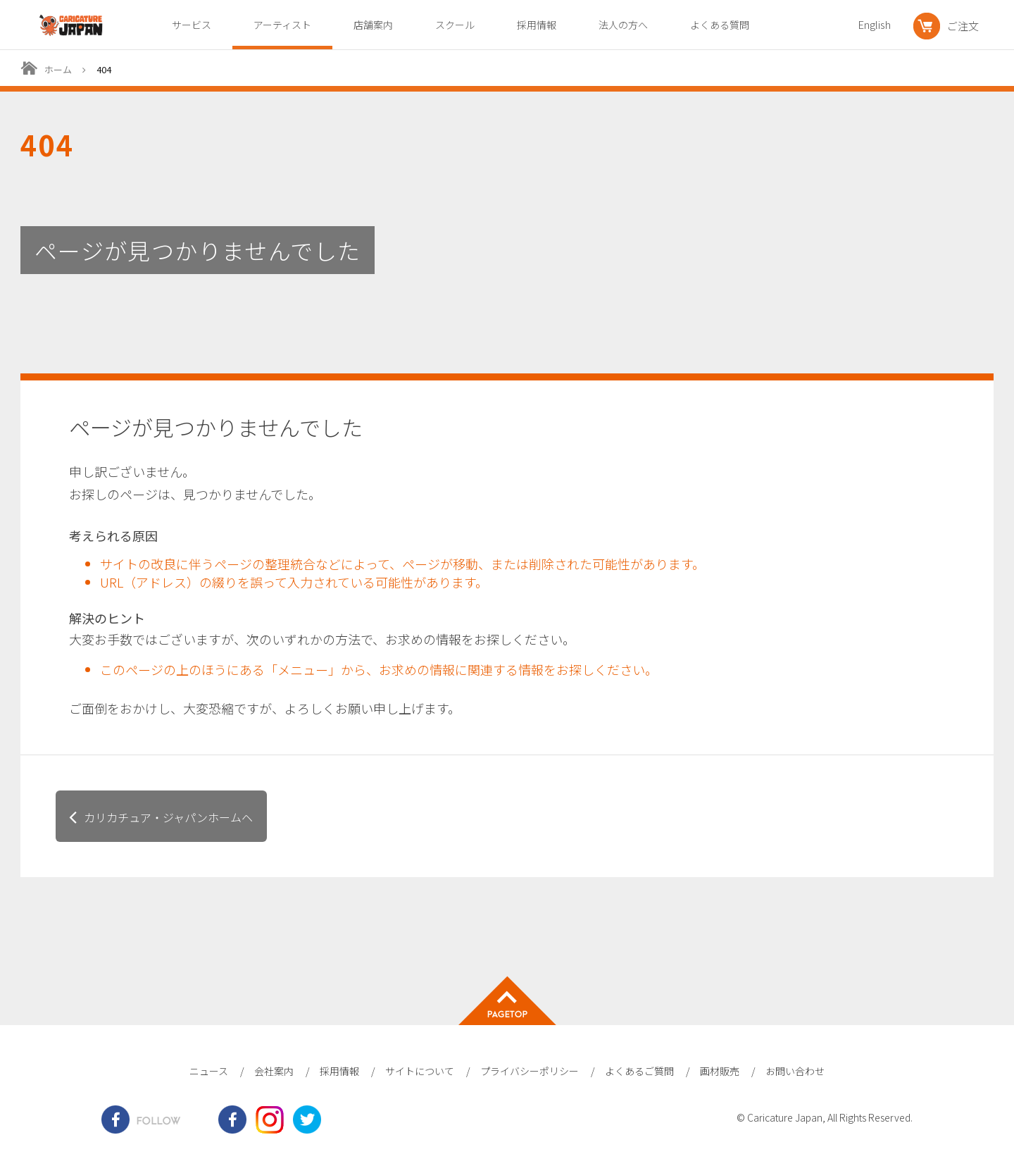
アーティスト (282, 25)
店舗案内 (373, 25)
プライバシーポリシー (529, 1071)
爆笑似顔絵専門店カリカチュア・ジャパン (71, 25)
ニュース (208, 1071)
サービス (191, 25)
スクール (455, 25)
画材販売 (719, 1071)
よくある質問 (719, 25)
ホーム (58, 69)
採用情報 (536, 25)
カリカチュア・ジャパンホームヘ (168, 817)
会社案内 (274, 1071)
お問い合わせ (795, 1071)
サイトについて (419, 1071)
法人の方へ (623, 25)
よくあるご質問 (639, 1071)
